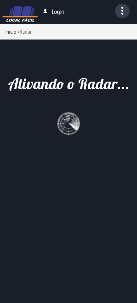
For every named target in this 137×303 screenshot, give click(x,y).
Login (53, 11)
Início (10, 31)
